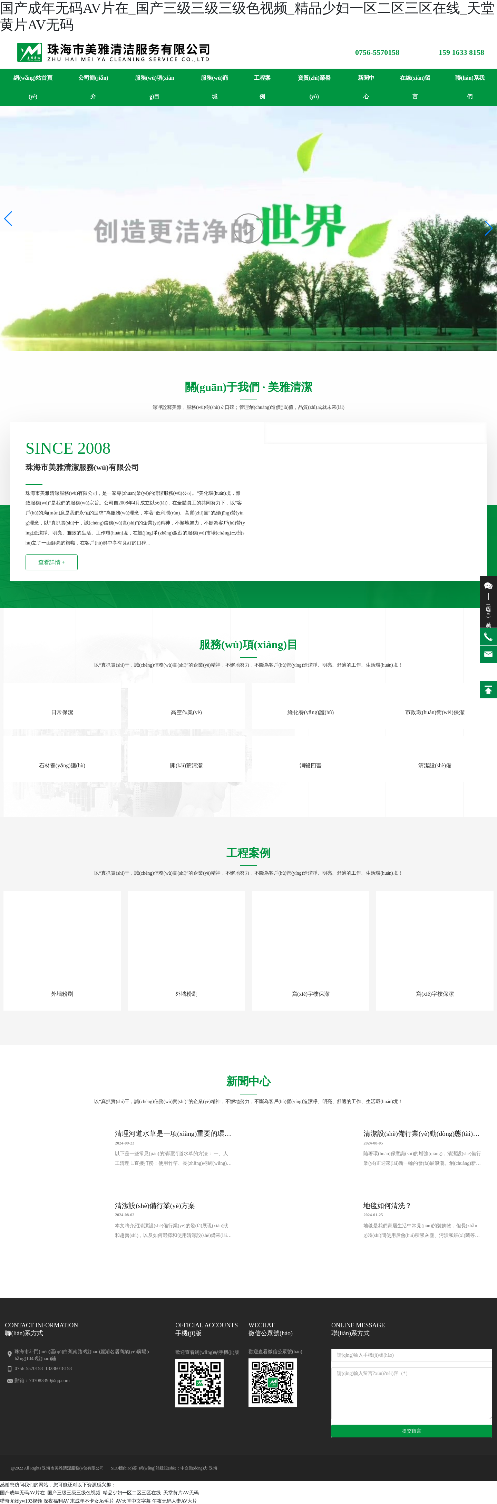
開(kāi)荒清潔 (186, 765)
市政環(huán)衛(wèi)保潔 (435, 712)
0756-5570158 (377, 52)
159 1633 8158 (461, 52)
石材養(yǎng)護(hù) (62, 765)
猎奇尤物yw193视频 (21, 1500)
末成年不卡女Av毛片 (92, 1500)
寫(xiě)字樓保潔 (311, 994)
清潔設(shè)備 (434, 765)
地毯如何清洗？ (388, 1205)
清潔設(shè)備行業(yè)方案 (155, 1205)
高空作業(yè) (186, 712)
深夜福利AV (56, 1500)
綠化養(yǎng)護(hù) (311, 712)
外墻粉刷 (62, 994)
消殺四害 (311, 765)
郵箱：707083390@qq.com (42, 1379)
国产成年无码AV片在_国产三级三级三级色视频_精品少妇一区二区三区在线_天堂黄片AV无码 (99, 1492)
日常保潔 (62, 712)
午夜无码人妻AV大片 (174, 1500)
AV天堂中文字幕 (133, 1500)
